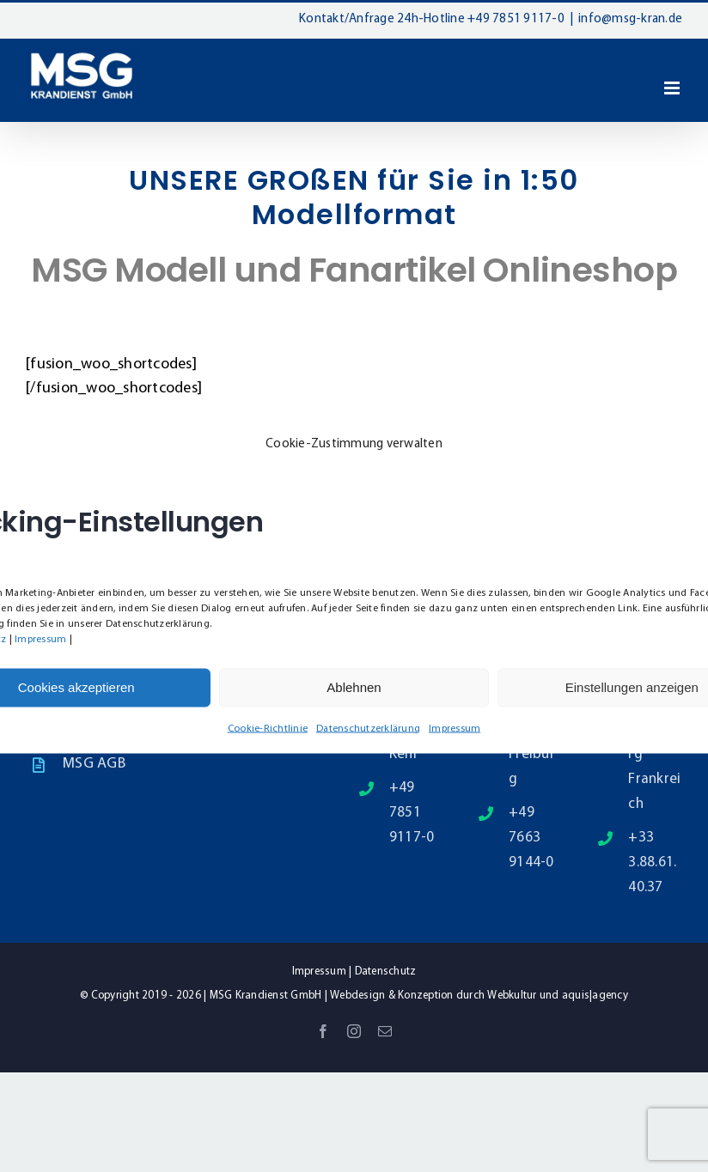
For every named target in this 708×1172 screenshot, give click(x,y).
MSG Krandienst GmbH (266, 995)
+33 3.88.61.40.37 (652, 862)
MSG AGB (94, 764)
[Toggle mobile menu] (673, 88)
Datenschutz (386, 971)
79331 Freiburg (532, 754)
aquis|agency (595, 995)
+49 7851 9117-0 (516, 19)
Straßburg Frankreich (654, 766)
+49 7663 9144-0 (531, 837)
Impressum (40, 639)
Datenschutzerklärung (368, 728)
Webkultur (511, 995)
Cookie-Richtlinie (268, 728)
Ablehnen (354, 687)
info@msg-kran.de (630, 19)
